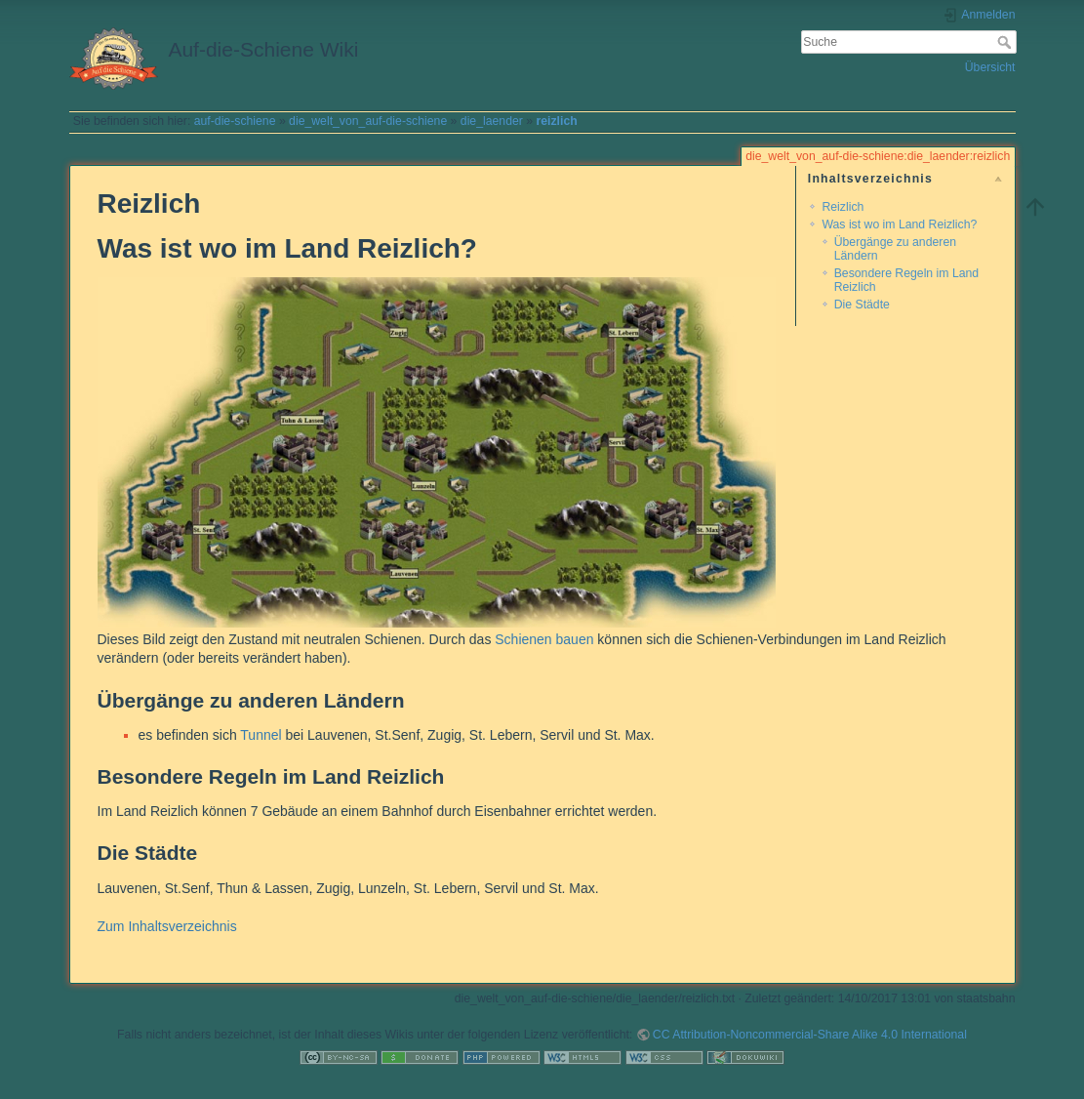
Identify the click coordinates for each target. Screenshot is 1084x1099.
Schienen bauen (544, 639)
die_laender (492, 121)
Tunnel (260, 735)
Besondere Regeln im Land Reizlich (906, 279)
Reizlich (842, 207)
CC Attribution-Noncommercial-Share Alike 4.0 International (810, 1034)
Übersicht (990, 67)
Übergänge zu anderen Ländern (895, 248)
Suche (1006, 42)
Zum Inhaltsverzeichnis (167, 926)
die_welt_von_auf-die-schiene (368, 121)
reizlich (556, 121)
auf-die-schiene (235, 121)
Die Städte (862, 304)
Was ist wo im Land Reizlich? (899, 224)
